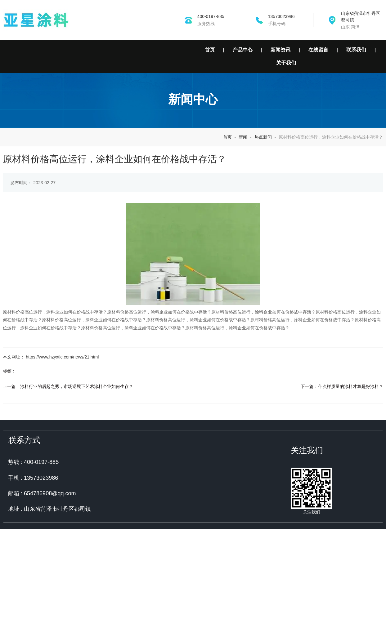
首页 (210, 49)
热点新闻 (263, 192)
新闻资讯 (280, 49)
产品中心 (243, 49)
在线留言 (318, 49)
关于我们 (286, 62)
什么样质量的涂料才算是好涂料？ (353, 454)
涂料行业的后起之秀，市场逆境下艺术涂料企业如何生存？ (73, 454)
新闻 (243, 192)
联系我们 (356, 49)
